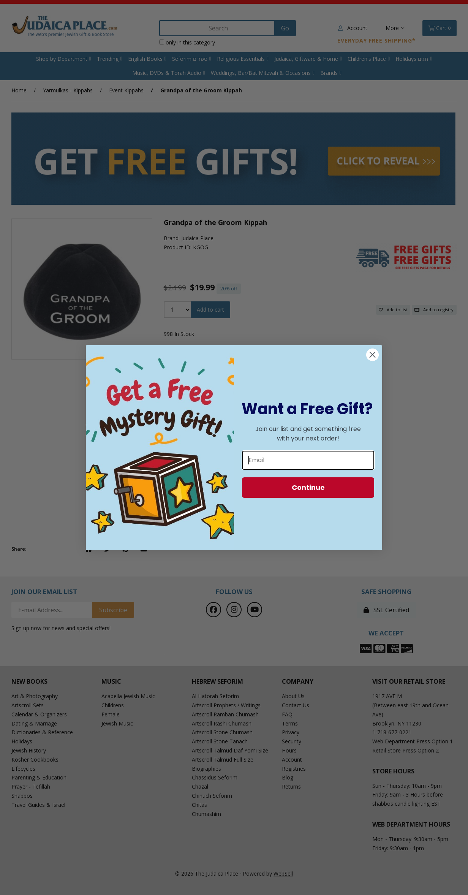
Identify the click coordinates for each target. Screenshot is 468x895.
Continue (308, 487)
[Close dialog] (372, 354)
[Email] (308, 460)
